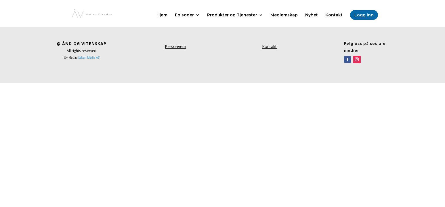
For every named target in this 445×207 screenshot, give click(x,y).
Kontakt (334, 15)
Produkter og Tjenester (232, 15)
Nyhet (311, 15)
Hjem (161, 15)
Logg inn (364, 15)
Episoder (184, 15)
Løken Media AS (89, 57)
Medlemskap (284, 15)
